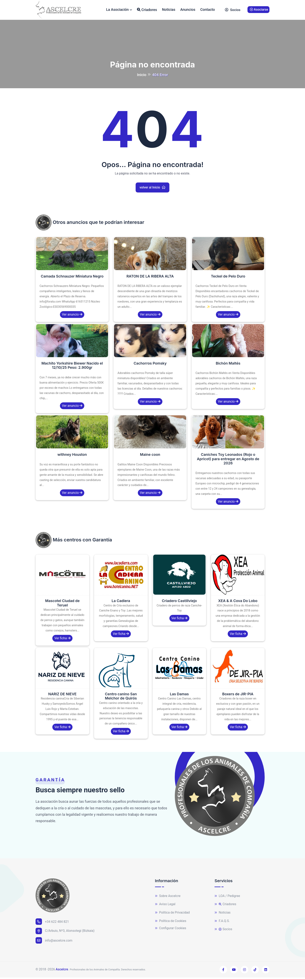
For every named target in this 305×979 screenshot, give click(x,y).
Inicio (141, 76)
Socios (232, 11)
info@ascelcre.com (54, 942)
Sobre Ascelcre (168, 897)
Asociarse (259, 10)
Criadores (147, 10)
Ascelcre (62, 971)
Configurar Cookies (170, 930)
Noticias (168, 10)
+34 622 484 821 (52, 923)
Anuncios (187, 10)
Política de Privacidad (172, 914)
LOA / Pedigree (227, 897)
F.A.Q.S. (222, 922)
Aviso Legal (165, 906)
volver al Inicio (153, 189)
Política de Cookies (170, 922)
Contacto (207, 10)
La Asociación (117, 10)
